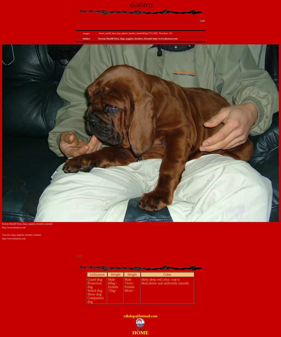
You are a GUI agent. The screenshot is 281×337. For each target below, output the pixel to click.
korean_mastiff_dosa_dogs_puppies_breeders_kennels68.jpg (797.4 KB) (128, 33)
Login (203, 21)
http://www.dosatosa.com (14, 227)
